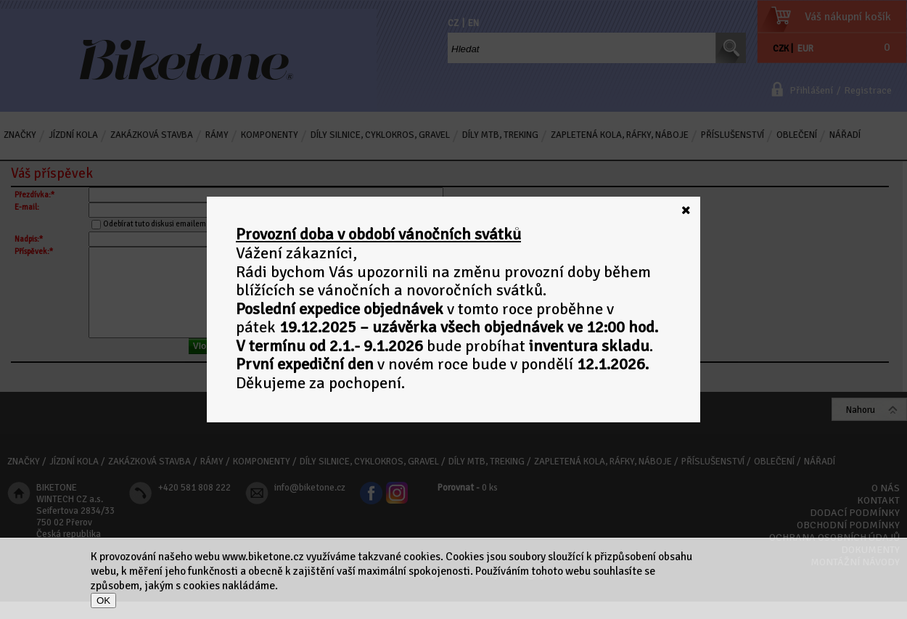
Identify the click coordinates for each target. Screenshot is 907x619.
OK (103, 600)
